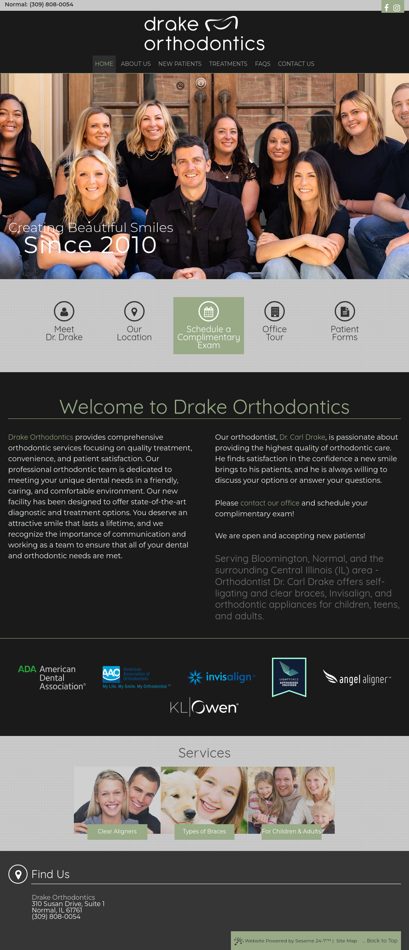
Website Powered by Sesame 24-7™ (282, 941)
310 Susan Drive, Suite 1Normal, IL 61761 (68, 907)
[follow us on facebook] (387, 7)
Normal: (16, 4)
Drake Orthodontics (40, 437)
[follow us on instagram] (396, 7)
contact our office (270, 503)
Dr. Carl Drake (303, 437)
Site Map (346, 941)
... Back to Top (379, 940)
